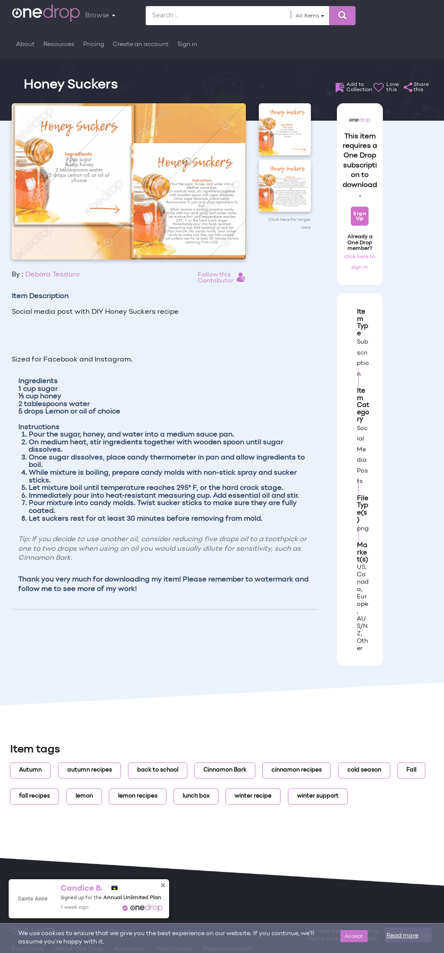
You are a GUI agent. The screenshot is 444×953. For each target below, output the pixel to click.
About (25, 44)
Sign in (187, 44)
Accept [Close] (354, 936)
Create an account (141, 44)
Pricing (93, 44)
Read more (402, 936)
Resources (59, 44)
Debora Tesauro (52, 274)
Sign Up (359, 215)
